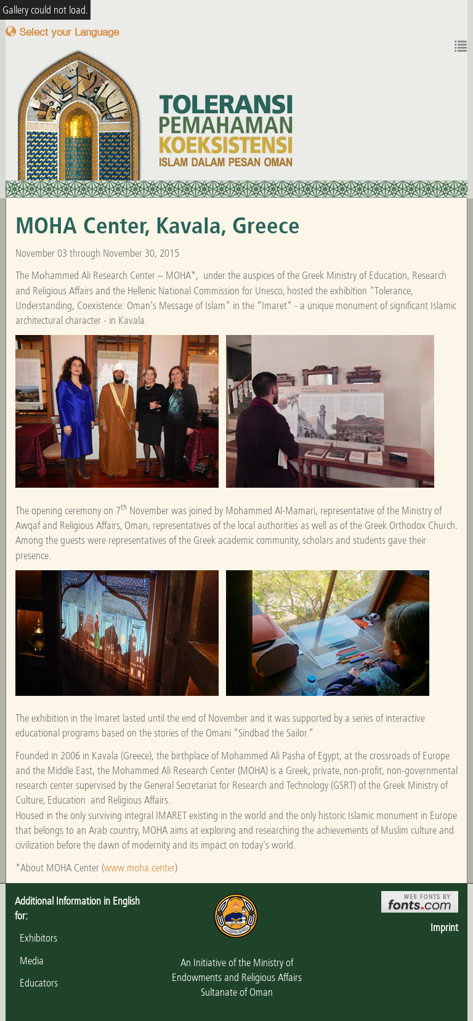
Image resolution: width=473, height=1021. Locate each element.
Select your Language (62, 32)
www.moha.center (139, 868)
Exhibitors (36, 938)
